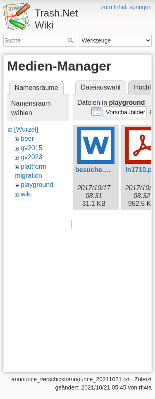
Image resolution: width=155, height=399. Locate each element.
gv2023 (32, 157)
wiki (26, 194)
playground (37, 184)
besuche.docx (97, 169)
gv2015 (32, 147)
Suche (72, 40)
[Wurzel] (26, 129)
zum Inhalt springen (126, 7)
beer (27, 138)
